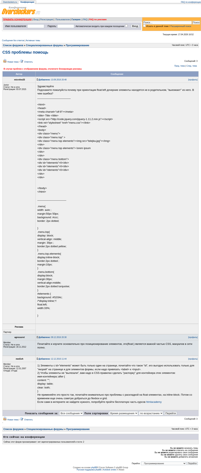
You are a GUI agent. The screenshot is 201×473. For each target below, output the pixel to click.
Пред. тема (179, 66)
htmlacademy (154, 401)
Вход (35, 19)
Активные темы (33, 40)
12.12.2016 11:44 (53, 359)
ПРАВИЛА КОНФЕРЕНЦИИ (17, 19)
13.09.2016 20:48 (53, 80)
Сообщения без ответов (13, 40)
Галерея (76, 19)
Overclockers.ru (10, 2)
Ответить (28, 62)
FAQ (85, 19)
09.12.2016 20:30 (53, 337)
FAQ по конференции (191, 2)
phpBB (94, 467)
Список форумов (13, 45)
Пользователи (62, 19)
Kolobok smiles (109, 470)
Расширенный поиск (180, 26)
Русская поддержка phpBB (89, 470)
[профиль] (193, 80)
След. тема (191, 66)
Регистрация (46, 19)
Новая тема (12, 62)
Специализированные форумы (44, 45)
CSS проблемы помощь (25, 52)
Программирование (77, 45)
